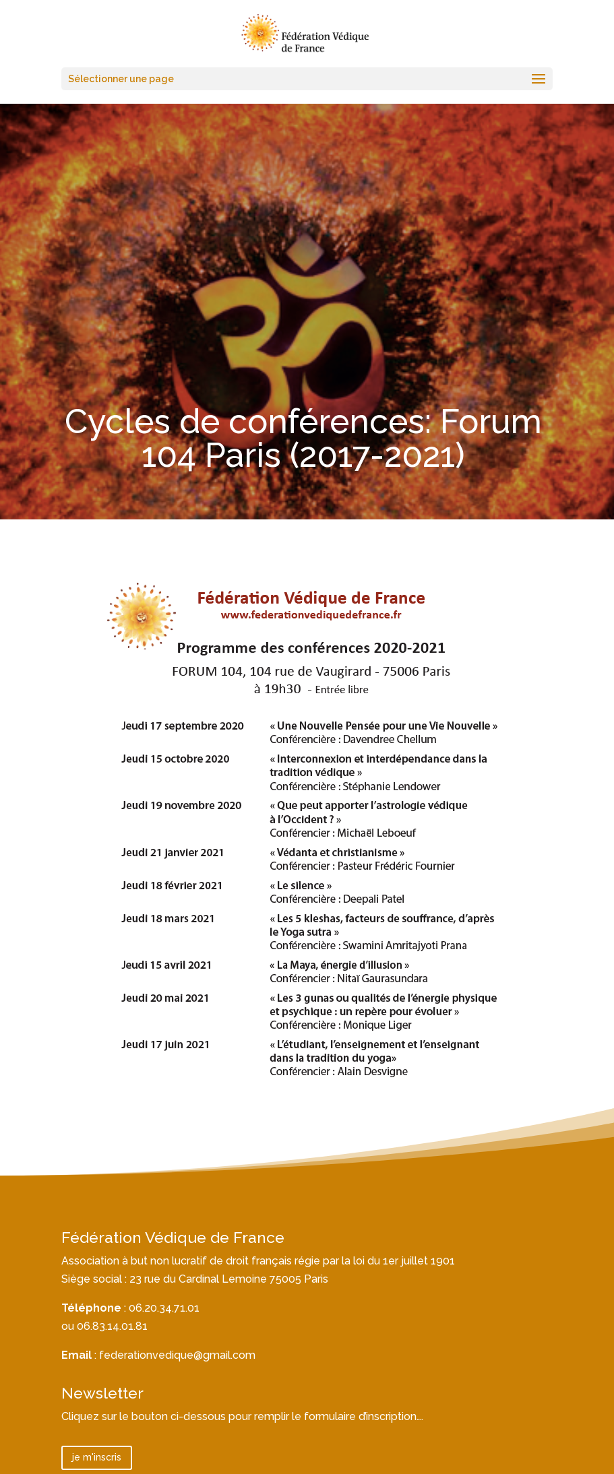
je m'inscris (96, 1457)
